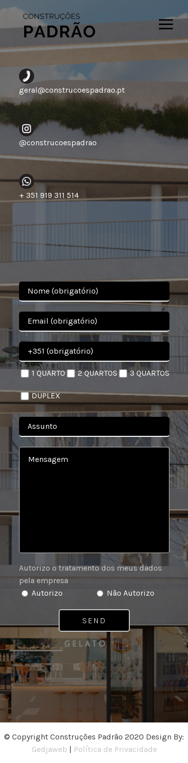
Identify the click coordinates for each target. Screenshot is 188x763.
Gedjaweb (49, 749)
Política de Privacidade (115, 749)
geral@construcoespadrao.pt (72, 90)
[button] (20, 743)
